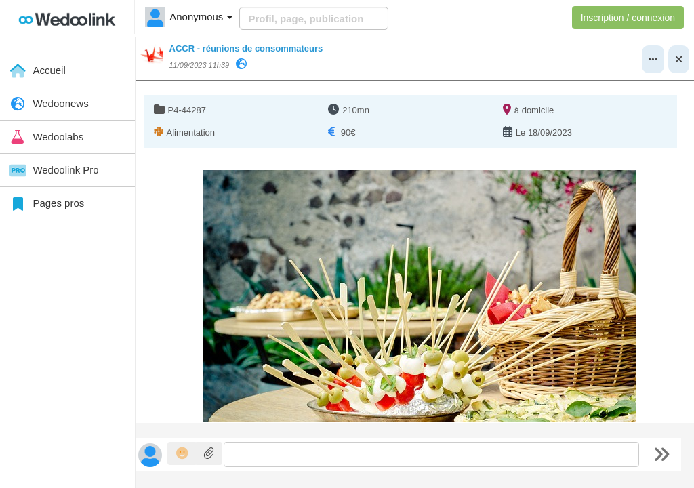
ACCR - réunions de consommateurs (246, 48)
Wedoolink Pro (53, 171)
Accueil (36, 71)
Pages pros (45, 204)
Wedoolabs (45, 137)
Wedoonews (48, 104)
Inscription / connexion (628, 17)
